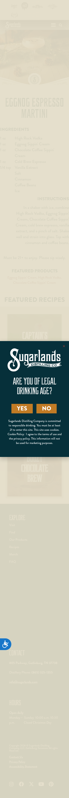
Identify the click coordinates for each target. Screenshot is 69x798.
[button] (64, 346)
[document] (34, 399)
